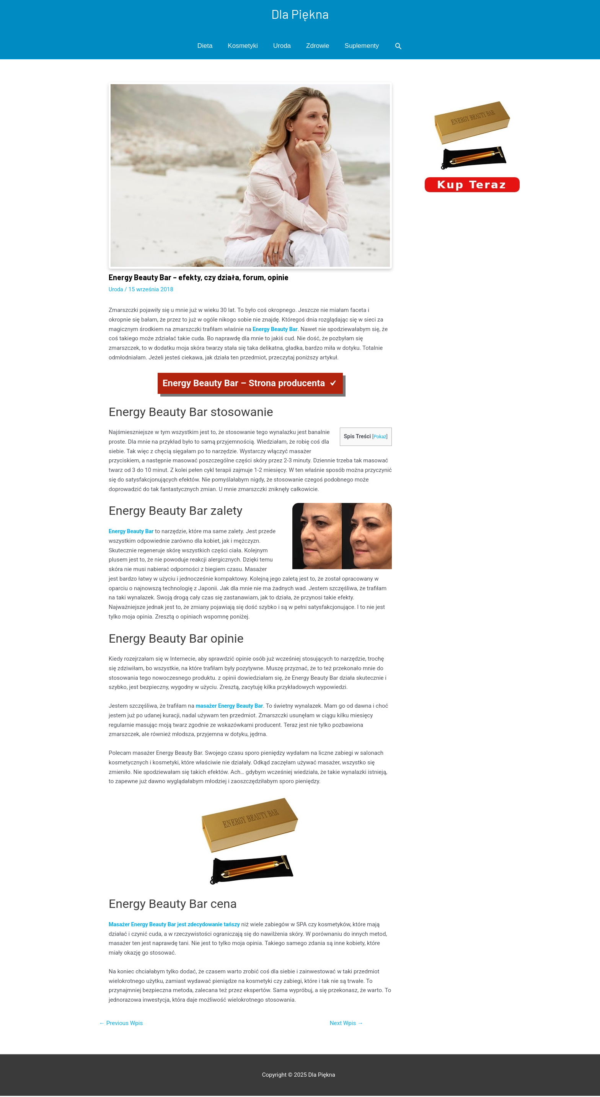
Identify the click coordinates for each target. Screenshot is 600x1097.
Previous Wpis (122, 1023)
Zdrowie (317, 46)
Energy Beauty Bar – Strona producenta (244, 383)
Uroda (282, 46)
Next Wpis (345, 1023)
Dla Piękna (300, 14)
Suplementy (362, 46)
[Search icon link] (398, 46)
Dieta (205, 46)
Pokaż (379, 437)
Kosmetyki (243, 46)
